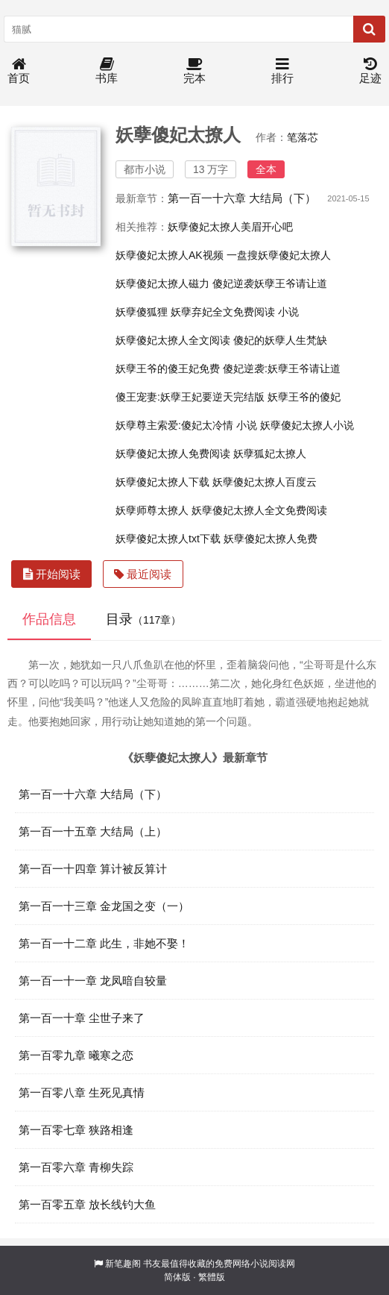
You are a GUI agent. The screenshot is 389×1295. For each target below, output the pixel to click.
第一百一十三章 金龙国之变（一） (104, 906)
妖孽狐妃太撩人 (269, 454)
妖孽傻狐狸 (142, 312)
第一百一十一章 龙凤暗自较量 (93, 980)
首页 (18, 71)
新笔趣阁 (123, 1263)
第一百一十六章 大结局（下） (242, 198)
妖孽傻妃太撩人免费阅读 (173, 454)
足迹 (370, 71)
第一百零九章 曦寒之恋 (76, 1055)
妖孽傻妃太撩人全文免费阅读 (259, 510)
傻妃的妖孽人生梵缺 (280, 340)
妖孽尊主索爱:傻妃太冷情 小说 (186, 425)
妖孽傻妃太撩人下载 (162, 482)
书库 (106, 71)
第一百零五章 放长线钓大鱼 (87, 1204)
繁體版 (211, 1277)
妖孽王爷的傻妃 (304, 397)
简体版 (177, 1277)
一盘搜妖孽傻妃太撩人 (279, 255)
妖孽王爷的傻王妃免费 (168, 368)
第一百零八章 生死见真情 (82, 1092)
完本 (194, 71)
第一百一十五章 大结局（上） (93, 831)
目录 (143, 619)
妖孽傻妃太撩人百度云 (264, 482)
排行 (282, 71)
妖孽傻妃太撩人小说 (307, 425)
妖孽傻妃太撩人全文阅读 (173, 340)
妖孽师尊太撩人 (152, 510)
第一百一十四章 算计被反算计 (93, 868)
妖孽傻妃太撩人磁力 (162, 283)
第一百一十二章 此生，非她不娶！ (104, 943)
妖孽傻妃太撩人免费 (270, 539)
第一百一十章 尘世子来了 (82, 1018)
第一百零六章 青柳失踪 (76, 1167)
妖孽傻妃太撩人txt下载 (168, 539)
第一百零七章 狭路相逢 (76, 1129)
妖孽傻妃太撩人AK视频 (170, 255)
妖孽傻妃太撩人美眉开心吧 (230, 227)
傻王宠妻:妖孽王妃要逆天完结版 (190, 397)
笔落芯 (302, 137)
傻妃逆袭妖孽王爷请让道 (269, 283)
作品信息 (49, 619)
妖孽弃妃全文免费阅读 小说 (235, 312)
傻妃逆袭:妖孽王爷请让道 (282, 368)
